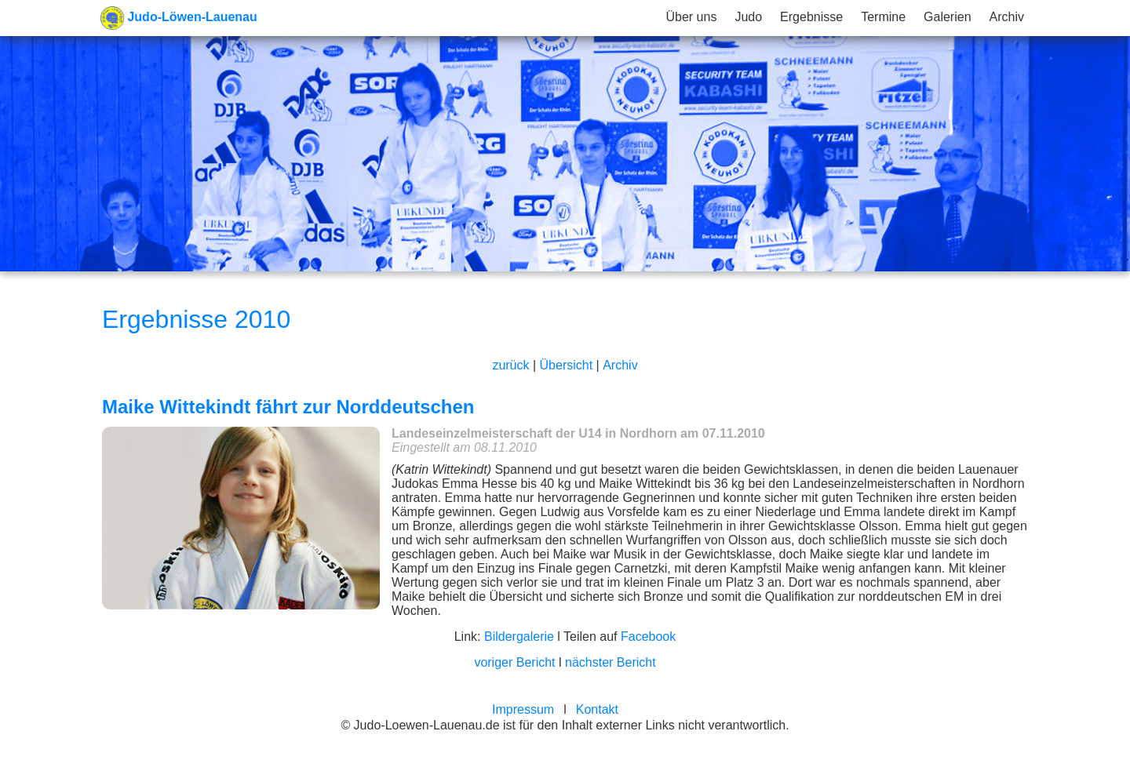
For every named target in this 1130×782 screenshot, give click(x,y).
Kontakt (597, 709)
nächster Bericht (610, 662)
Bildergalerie (519, 636)
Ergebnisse (811, 17)
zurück (510, 365)
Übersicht (566, 365)
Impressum (523, 709)
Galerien (947, 17)
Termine (883, 17)
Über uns (690, 17)
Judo (748, 17)
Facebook (648, 636)
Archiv (1007, 17)
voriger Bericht (514, 662)
